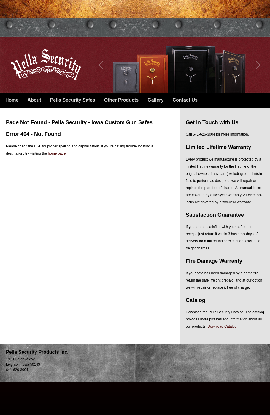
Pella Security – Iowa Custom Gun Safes (46, 64)
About (34, 100)
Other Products (121, 100)
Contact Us (184, 100)
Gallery (155, 100)
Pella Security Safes (72, 100)
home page (57, 153)
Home (11, 100)
